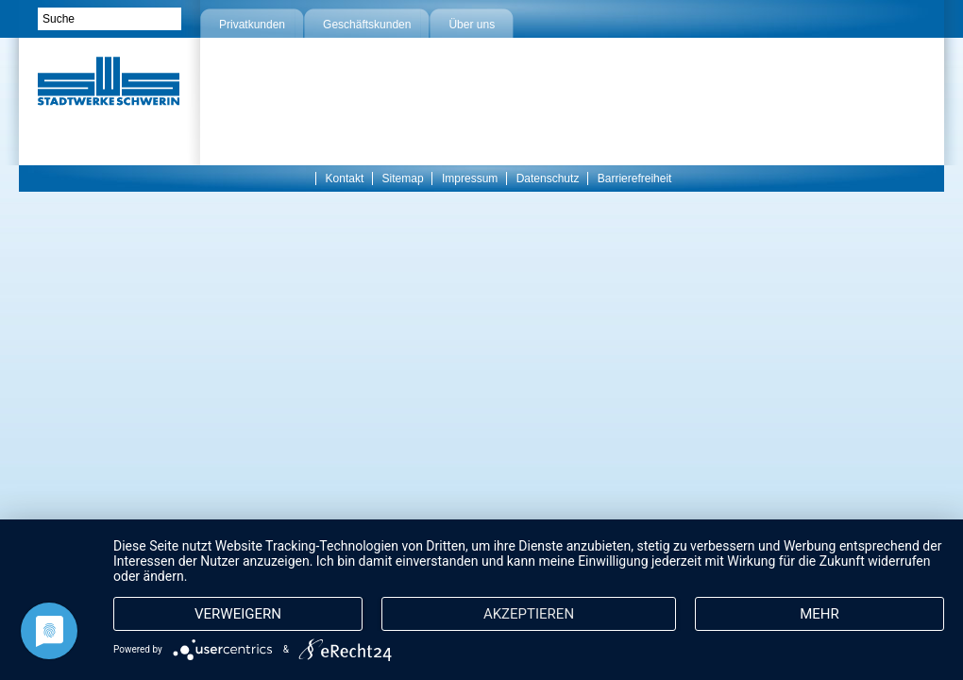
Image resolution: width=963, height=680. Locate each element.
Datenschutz (548, 178)
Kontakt (345, 178)
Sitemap (403, 178)
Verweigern (237, 613)
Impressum (470, 178)
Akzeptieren (528, 613)
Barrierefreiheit (635, 178)
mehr (819, 613)
